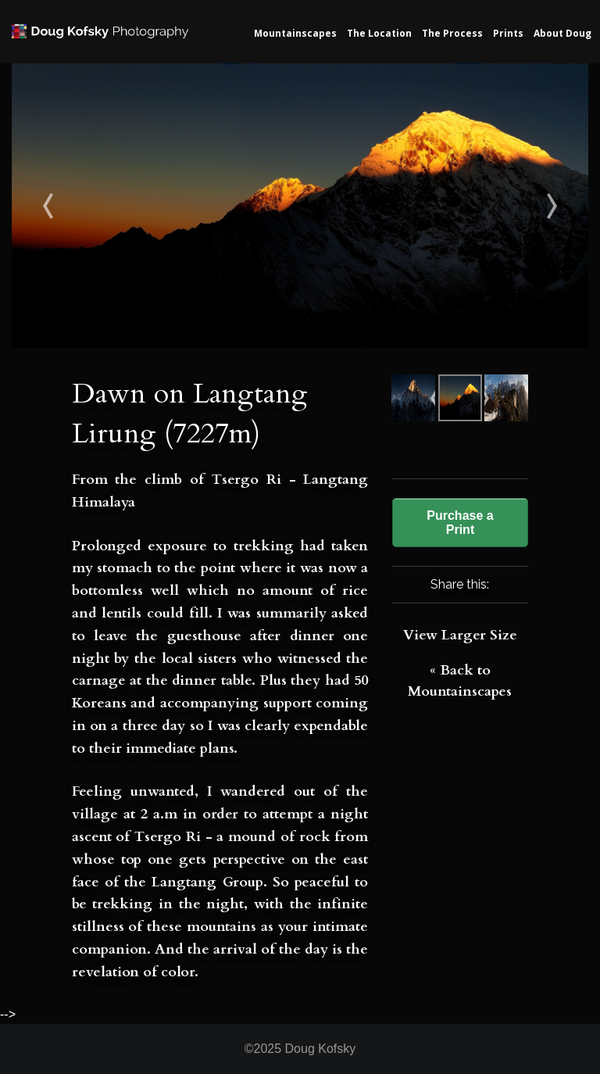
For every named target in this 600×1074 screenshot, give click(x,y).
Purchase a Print (460, 522)
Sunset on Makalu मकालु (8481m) (84, 205)
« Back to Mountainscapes (460, 681)
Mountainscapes (295, 33)
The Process (452, 33)
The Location (379, 33)
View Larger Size (460, 635)
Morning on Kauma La (517, 205)
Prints (508, 33)
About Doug (562, 33)
